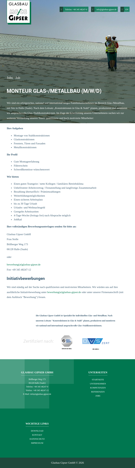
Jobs (10, 78)
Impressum (37, 443)
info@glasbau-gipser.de (107, 9)
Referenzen (98, 392)
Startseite (98, 379)
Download (37, 431)
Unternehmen (98, 383)
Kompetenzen (98, 388)
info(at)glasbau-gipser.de (40, 394)
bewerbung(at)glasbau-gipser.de (23, 264)
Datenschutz (37, 439)
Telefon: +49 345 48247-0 (76, 9)
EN (124, 9)
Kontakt (37, 435)
